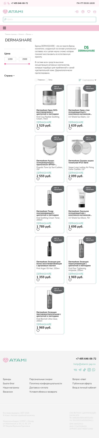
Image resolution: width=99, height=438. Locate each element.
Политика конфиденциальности (45, 383)
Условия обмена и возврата (43, 391)
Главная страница (10, 34)
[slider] (5, 64)
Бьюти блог (8, 383)
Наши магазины (11, 387)
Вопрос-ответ (79, 379)
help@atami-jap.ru (84, 364)
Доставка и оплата (38, 387)
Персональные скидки (40, 379)
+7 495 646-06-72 (17, 3)
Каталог (21, 34)
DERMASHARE (43, 122)
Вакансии (8, 391)
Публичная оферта (82, 383)
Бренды (28, 34)
